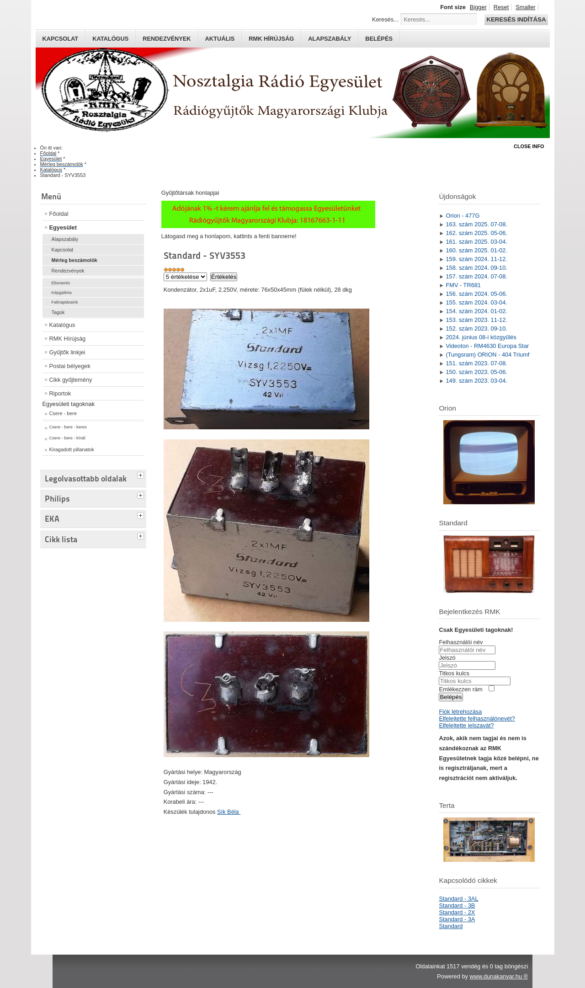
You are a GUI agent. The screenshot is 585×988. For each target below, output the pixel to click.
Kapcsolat (61, 38)
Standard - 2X (457, 912)
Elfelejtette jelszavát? (466, 725)
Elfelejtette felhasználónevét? (477, 718)
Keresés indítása (516, 19)
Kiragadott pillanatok (72, 449)
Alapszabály (329, 38)
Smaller (525, 7)
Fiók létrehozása (460, 711)
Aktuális (220, 38)
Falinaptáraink (65, 302)
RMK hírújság (271, 38)
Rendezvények (167, 38)
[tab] (141, 474)
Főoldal (59, 213)
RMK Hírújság (67, 338)
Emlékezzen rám (460, 689)
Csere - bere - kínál (67, 438)
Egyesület (63, 227)
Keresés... (385, 19)
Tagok (58, 312)
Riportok (60, 393)
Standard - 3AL (458, 898)
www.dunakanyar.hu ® (498, 976)
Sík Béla (228, 811)
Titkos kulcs (454, 673)
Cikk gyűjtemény (70, 379)
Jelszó (447, 657)
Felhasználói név (461, 642)
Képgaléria (62, 292)
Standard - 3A (457, 919)
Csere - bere (63, 413)
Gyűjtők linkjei (67, 352)
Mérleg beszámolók (74, 260)
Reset (501, 7)
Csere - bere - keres (68, 427)
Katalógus (110, 38)
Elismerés (61, 283)
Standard (451, 926)
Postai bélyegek (69, 366)
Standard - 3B (457, 905)
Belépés (379, 38)
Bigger (478, 7)
